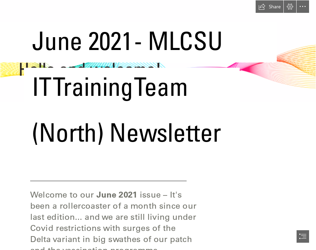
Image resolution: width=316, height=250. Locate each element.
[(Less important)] (158, 81)
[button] (269, 6)
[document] (158, 125)
